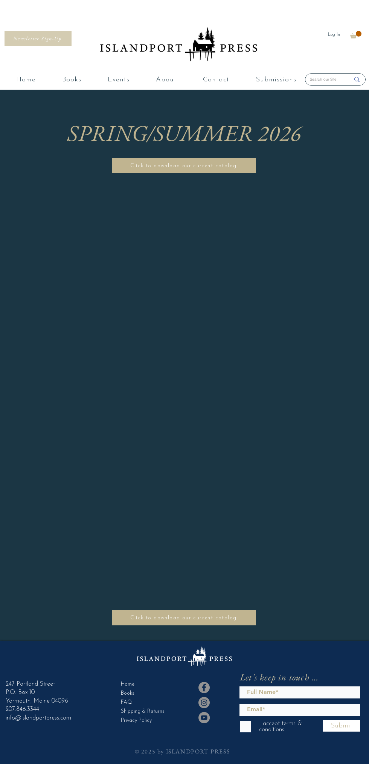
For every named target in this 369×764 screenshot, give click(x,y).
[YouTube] (204, 717)
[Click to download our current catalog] (184, 165)
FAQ (126, 702)
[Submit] (341, 726)
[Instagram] (204, 702)
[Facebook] (204, 687)
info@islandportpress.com (38, 718)
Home (127, 684)
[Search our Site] (324, 79)
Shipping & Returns (139, 711)
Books (127, 693)
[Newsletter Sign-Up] (38, 38)
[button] (355, 34)
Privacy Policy (136, 720)
